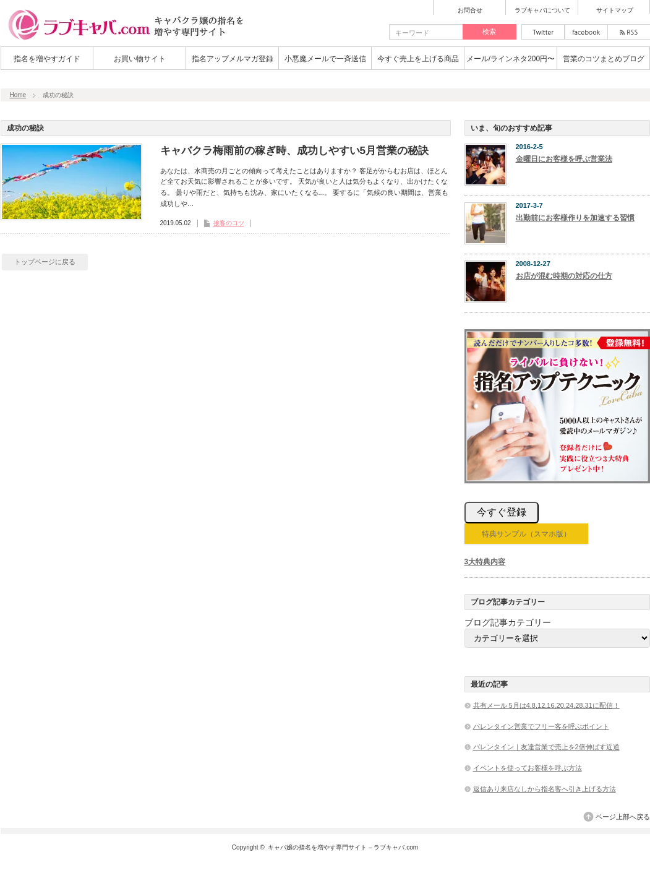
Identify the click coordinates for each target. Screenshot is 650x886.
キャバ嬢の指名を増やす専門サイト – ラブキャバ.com (343, 847)
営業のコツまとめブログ (603, 58)
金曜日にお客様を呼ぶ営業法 (564, 159)
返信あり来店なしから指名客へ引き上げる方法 (544, 789)
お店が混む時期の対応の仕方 (564, 276)
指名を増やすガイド (47, 58)
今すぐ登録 (501, 512)
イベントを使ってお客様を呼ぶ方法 (527, 768)
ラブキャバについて (542, 10)
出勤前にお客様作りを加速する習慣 (575, 217)
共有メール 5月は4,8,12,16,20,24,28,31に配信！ (546, 705)
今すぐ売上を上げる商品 (418, 58)
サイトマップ (614, 10)
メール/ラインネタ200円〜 (510, 58)
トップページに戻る (44, 261)
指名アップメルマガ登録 (232, 58)
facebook (586, 32)
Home (18, 95)
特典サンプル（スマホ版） (526, 534)
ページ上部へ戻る (623, 816)
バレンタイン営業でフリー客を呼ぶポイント (541, 726)
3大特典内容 (485, 561)
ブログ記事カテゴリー (507, 622)
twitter (543, 32)
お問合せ (470, 10)
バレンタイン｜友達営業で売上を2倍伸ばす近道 (546, 747)
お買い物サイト (140, 58)
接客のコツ (228, 223)
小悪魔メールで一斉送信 (325, 58)
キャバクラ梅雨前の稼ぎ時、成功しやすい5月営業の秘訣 (294, 151)
